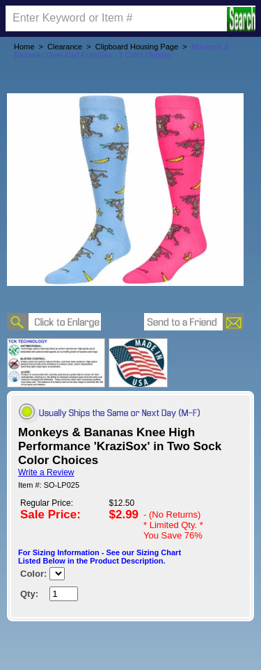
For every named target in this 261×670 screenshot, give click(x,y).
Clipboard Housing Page (136, 46)
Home (24, 46)
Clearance (64, 46)
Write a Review (46, 472)
